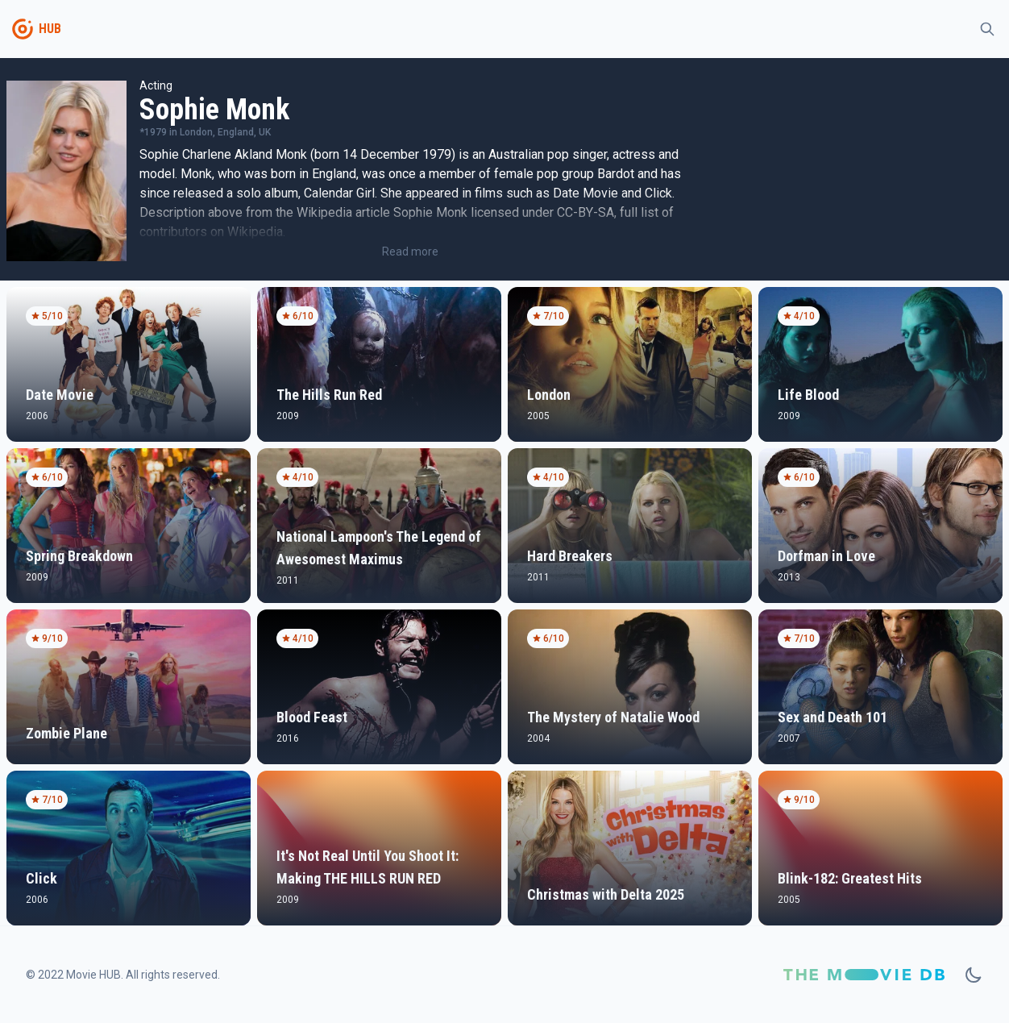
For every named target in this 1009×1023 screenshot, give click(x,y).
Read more (410, 251)
